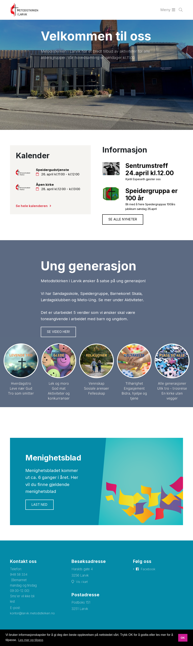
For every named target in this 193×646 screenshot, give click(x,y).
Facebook (148, 570)
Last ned (39, 505)
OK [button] (183, 637)
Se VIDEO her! (58, 333)
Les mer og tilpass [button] (30, 640)
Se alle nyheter (122, 220)
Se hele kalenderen (32, 206)
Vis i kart (82, 583)
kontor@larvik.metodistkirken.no (32, 614)
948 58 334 (19, 575)
